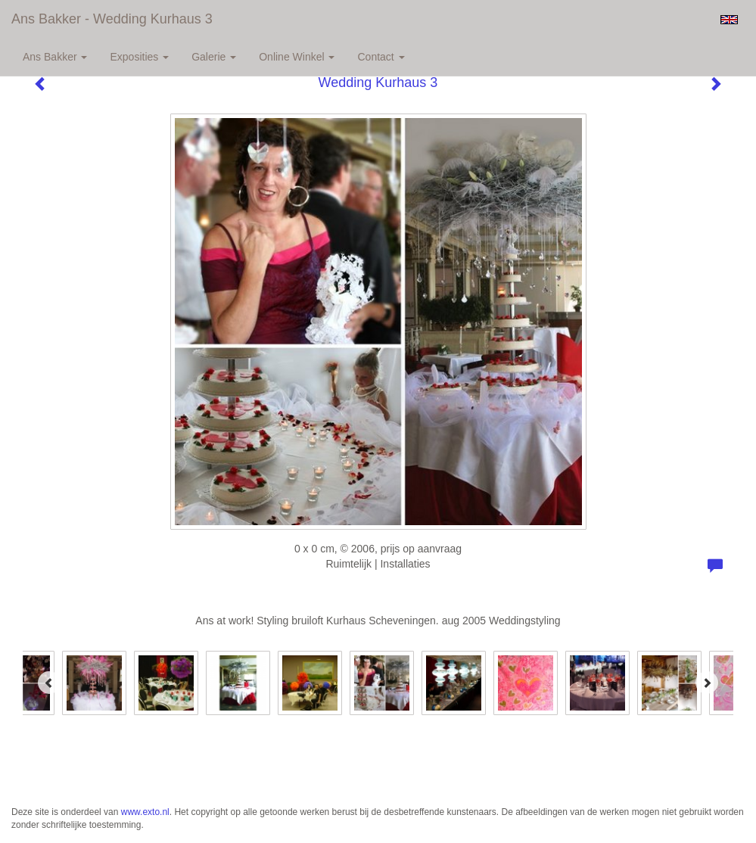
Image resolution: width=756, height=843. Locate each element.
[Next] (706, 682)
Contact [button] (380, 57)
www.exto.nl (145, 812)
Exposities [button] (139, 57)
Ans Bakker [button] (55, 57)
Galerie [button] (213, 57)
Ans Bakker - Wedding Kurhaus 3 (112, 18)
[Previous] (49, 682)
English (729, 19)
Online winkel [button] (296, 57)
